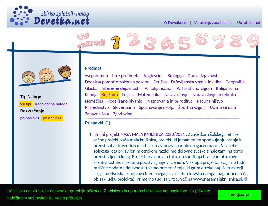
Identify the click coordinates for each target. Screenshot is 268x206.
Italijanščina (227, 88)
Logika (128, 95)
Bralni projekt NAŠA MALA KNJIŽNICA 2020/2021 (139, 134)
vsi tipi (25, 104)
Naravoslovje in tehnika (214, 95)
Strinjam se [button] (239, 195)
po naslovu (29, 118)
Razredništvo (97, 107)
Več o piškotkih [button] (68, 198)
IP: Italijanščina (157, 88)
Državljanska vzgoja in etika (196, 82)
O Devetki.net (175, 22)
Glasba (91, 88)
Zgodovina (122, 114)
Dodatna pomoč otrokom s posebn (117, 82)
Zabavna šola (97, 114)
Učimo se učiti (223, 107)
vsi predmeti (96, 75)
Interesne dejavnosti (120, 88)
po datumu (52, 118)
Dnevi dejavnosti (203, 75)
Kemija (91, 95)
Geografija (235, 82)
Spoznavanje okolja (156, 107)
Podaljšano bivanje (124, 101)
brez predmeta (125, 75)
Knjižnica (110, 95)
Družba (160, 82)
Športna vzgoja (192, 107)
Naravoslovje (176, 95)
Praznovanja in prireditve (169, 101)
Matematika (149, 95)
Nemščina (94, 101)
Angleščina (153, 75)
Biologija (176, 75)
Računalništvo (210, 101)
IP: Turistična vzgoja (194, 88)
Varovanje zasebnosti (212, 22)
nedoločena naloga (51, 104)
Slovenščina (124, 107)
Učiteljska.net (248, 22)
